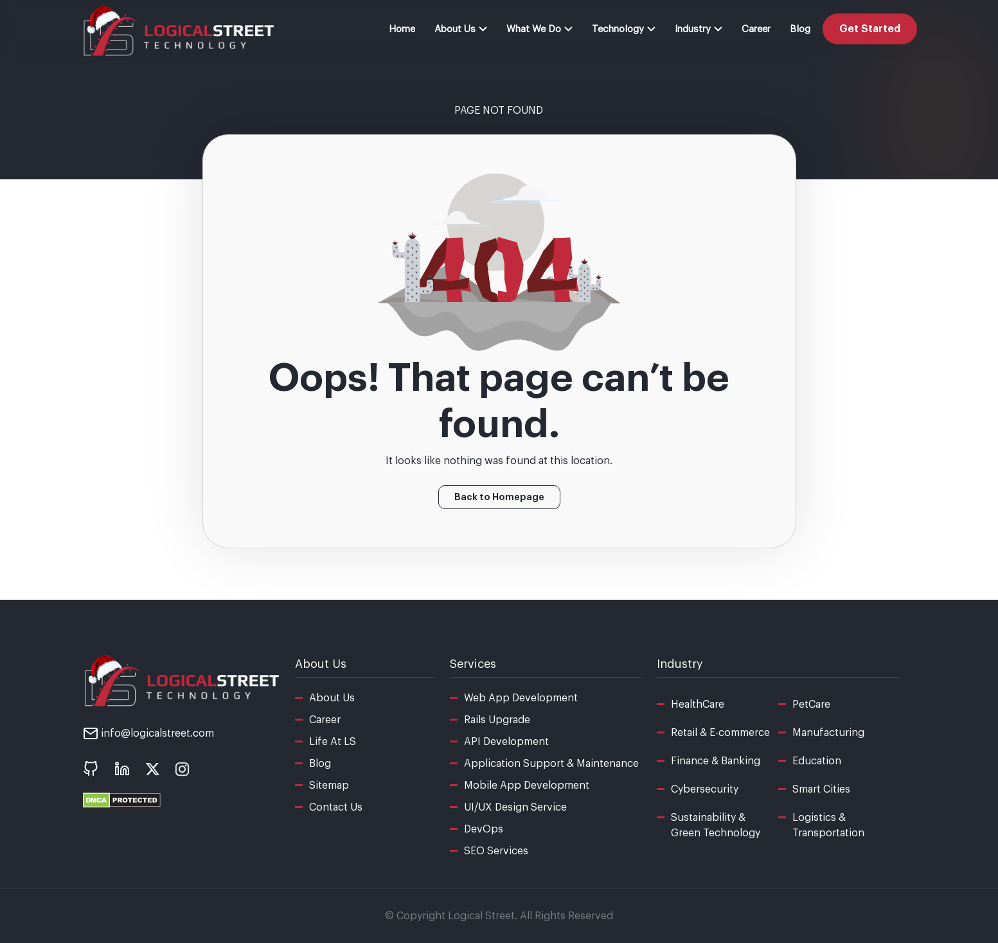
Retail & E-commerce (720, 733)
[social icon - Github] (90, 768)
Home (402, 29)
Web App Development (521, 698)
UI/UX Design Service (515, 807)
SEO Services (496, 851)
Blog (800, 29)
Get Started (869, 29)
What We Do (539, 29)
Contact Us (335, 807)
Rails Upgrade (497, 720)
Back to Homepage (499, 496)
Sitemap (329, 785)
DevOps (483, 829)
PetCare (811, 704)
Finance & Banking (715, 761)
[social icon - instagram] (182, 768)
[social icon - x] (152, 768)
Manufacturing (828, 733)
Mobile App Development (526, 785)
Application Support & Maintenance (551, 764)
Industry (698, 29)
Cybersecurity (704, 789)
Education (816, 761)
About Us (460, 29)
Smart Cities (821, 789)
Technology (623, 29)
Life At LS (332, 742)
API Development (506, 742)
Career (756, 29)
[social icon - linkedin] (122, 768)
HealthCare (697, 704)
